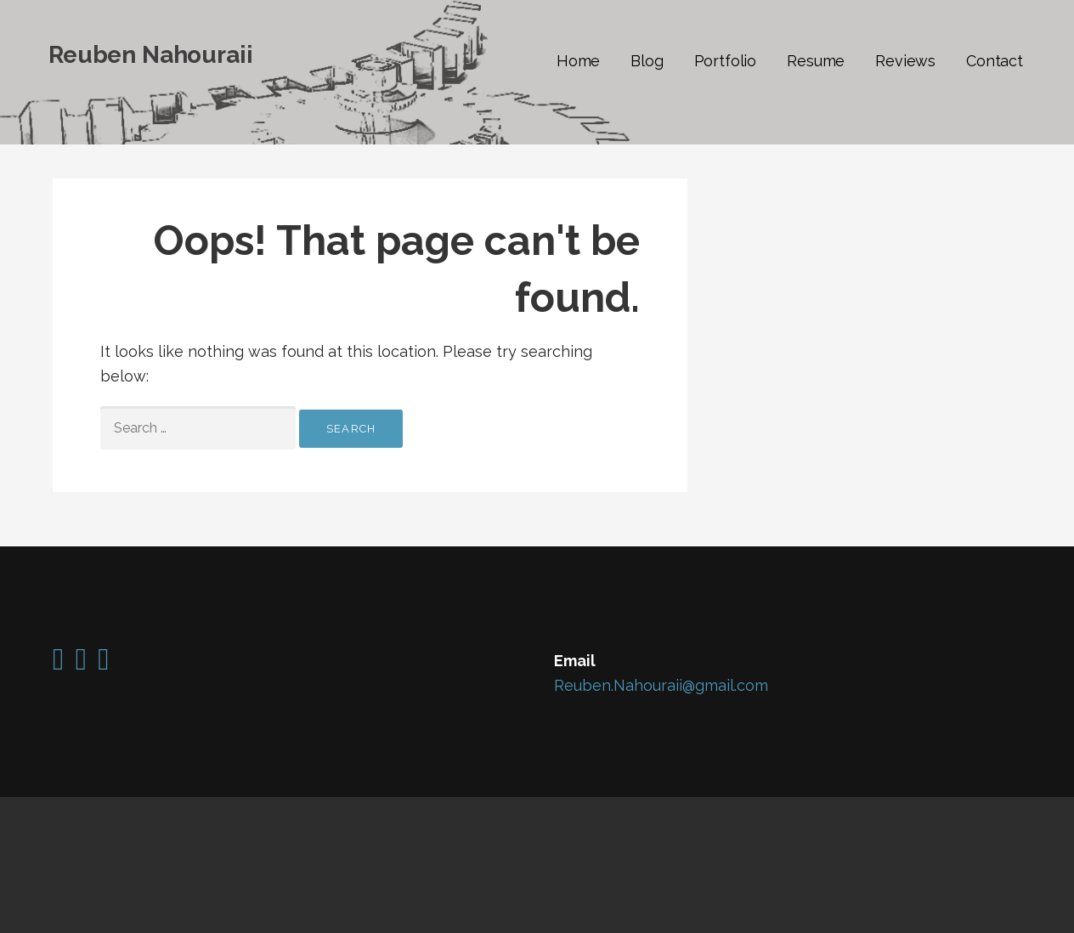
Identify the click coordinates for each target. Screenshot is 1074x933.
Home (578, 61)
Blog (646, 61)
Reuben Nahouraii (150, 55)
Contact (994, 61)
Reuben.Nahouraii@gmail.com (661, 685)
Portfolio (725, 61)
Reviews (905, 61)
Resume (816, 61)
